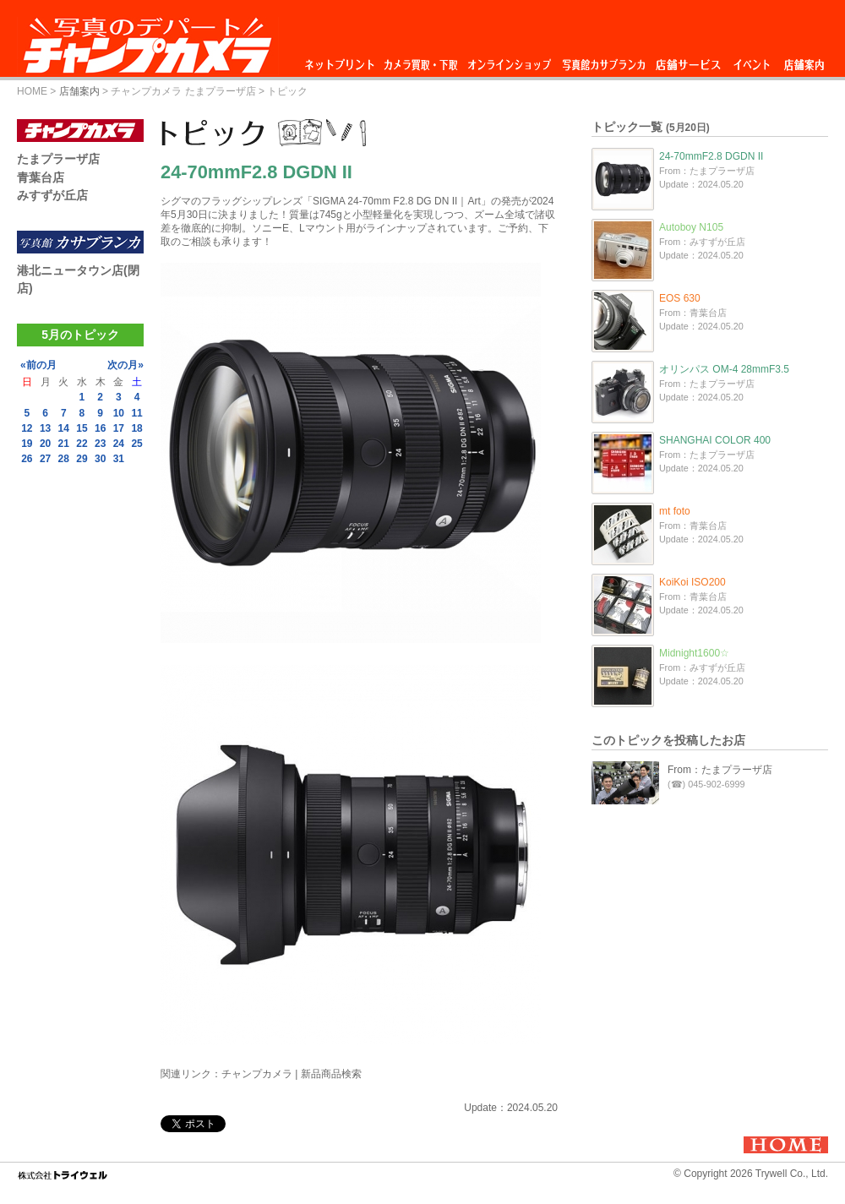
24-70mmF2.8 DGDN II (711, 156)
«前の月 (38, 365)
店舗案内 (804, 60)
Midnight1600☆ (694, 653)
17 (118, 428)
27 (45, 459)
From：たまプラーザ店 (720, 770)
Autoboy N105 (691, 227)
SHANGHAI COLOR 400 (715, 440)
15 (81, 428)
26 (26, 459)
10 (118, 413)
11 (136, 413)
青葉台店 (40, 177)
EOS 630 (680, 298)
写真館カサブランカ (603, 60)
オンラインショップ (508, 60)
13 (45, 428)
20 (45, 443)
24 (118, 443)
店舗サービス (687, 60)
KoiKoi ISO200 (692, 582)
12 (26, 428)
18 (136, 428)
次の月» (125, 365)
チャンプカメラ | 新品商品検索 (291, 1074)
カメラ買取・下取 (421, 60)
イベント (752, 60)
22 (81, 443)
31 (118, 459)
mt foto (674, 511)
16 (100, 428)
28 (63, 459)
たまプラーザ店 (58, 159)
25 (136, 443)
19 (26, 443)
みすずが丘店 (52, 195)
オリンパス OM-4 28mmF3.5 (724, 369)
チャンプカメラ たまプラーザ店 (183, 91)
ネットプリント (342, 60)
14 (63, 428)
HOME (32, 91)
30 (100, 459)
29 (81, 459)
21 (63, 443)
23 (100, 443)
